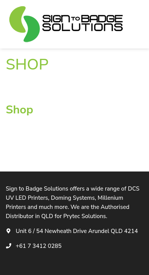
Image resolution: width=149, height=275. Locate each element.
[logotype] (67, 24)
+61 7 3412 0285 (39, 246)
